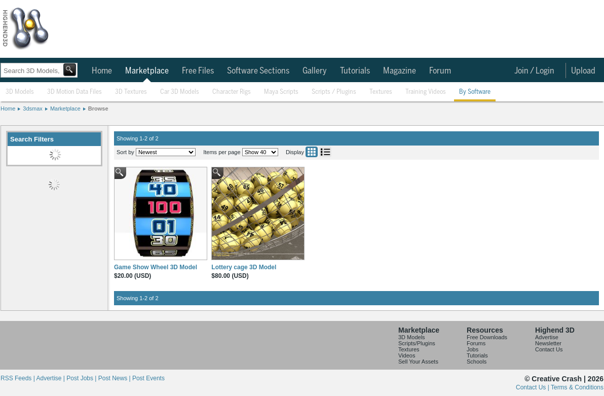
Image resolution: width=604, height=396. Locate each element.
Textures (380, 92)
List (325, 152)
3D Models (20, 92)
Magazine (399, 71)
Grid (312, 152)
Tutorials (355, 71)
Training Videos (425, 92)
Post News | (115, 378)
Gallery (315, 71)
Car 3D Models (179, 92)
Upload (583, 71)
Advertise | (51, 378)
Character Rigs (231, 92)
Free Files (198, 71)
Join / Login (534, 71)
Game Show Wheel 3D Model (155, 267)
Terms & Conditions (577, 387)
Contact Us (548, 349)
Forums (476, 343)
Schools (476, 361)
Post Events (148, 378)
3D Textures (131, 92)
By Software (474, 92)
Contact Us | (533, 387)
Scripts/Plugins (416, 343)
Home (102, 71)
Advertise (546, 337)
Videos (406, 355)
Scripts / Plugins (334, 92)
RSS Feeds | (18, 378)
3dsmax (33, 108)
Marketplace (147, 71)
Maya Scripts (281, 92)
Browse (98, 108)
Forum (440, 71)
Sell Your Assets (418, 361)
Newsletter (548, 343)
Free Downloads (487, 337)
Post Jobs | (82, 378)
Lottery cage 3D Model (243, 267)
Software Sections (258, 71)
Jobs (472, 349)
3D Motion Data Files (74, 92)
